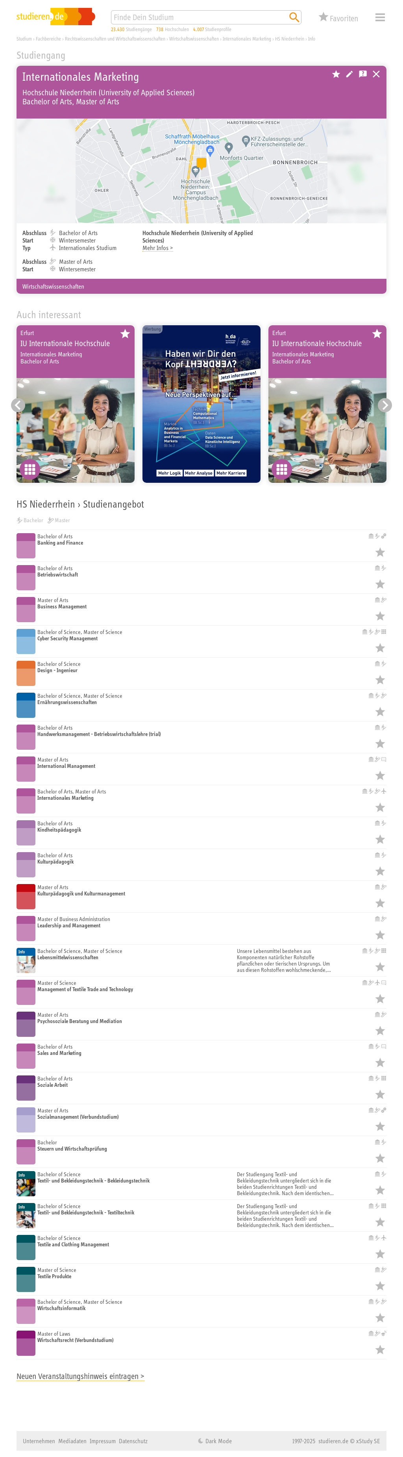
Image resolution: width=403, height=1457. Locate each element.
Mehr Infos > (157, 247)
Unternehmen (39, 1440)
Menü (380, 17)
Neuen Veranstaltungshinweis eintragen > (80, 1376)
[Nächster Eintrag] (384, 405)
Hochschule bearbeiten (349, 74)
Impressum (103, 1440)
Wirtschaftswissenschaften (53, 286)
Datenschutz (133, 1440)
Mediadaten (72, 1440)
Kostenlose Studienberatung (363, 74)
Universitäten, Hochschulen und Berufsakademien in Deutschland (376, 74)
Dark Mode (218, 1440)
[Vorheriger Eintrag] (18, 405)
